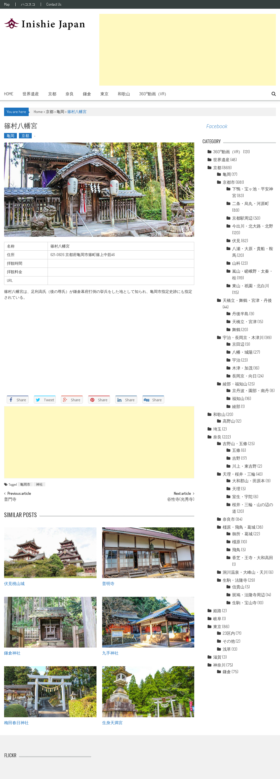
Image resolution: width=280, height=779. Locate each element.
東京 (104, 93)
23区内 (229, 633)
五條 (236, 450)
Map (7, 4)
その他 (229, 641)
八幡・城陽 (242, 352)
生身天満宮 (112, 722)
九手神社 (110, 653)
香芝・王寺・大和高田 (252, 557)
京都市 (229, 182)
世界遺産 (31, 93)
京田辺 (238, 344)
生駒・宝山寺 (244, 602)
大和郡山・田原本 (248, 480)
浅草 (227, 649)
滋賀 (217, 657)
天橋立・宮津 (244, 321)
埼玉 (217, 429)
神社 (39, 484)
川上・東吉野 (244, 466)
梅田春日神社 (16, 722)
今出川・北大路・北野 (252, 226)
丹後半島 (240, 313)
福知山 (238, 398)
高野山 (229, 421)
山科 (236, 263)
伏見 (236, 240)
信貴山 (238, 586)
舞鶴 (236, 329)
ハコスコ (29, 4)
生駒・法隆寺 (235, 580)
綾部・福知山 (235, 383)
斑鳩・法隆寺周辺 (248, 594)
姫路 (217, 610)
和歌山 (124, 93)
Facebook (216, 126)
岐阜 (217, 618)
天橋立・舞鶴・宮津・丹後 (247, 300)
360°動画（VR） (153, 93)
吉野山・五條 (235, 443)
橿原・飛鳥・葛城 (239, 527)
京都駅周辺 (242, 218)
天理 (236, 488)
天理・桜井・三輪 (239, 474)
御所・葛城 (242, 533)
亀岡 (60, 111)
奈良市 (229, 519)
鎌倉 (87, 93)
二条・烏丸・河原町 (250, 203)
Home (8, 93)
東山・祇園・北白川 (250, 285)
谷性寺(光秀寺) (180, 500)
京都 (52, 93)
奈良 (70, 93)
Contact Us (55, 4)
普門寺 (10, 500)
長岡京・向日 (244, 375)
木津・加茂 (242, 368)
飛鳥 (236, 549)
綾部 (236, 406)
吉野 (236, 458)
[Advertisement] (187, 50)
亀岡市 (25, 484)
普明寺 (108, 583)
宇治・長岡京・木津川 (243, 337)
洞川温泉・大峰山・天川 (245, 572)
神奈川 (219, 665)
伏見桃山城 (14, 583)
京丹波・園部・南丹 (250, 390)
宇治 (236, 360)
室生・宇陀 (242, 496)
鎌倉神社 (12, 653)
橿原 (236, 541)
